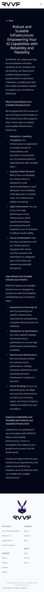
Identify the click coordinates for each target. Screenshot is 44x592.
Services (5, 567)
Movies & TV (6, 536)
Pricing (4, 563)
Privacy (26, 558)
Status (4, 558)
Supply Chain (7, 540)
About (26, 531)
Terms (26, 563)
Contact (27, 536)
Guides (4, 572)
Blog (25, 540)
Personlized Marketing (10, 531)
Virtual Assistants (8, 545)
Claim (26, 553)
